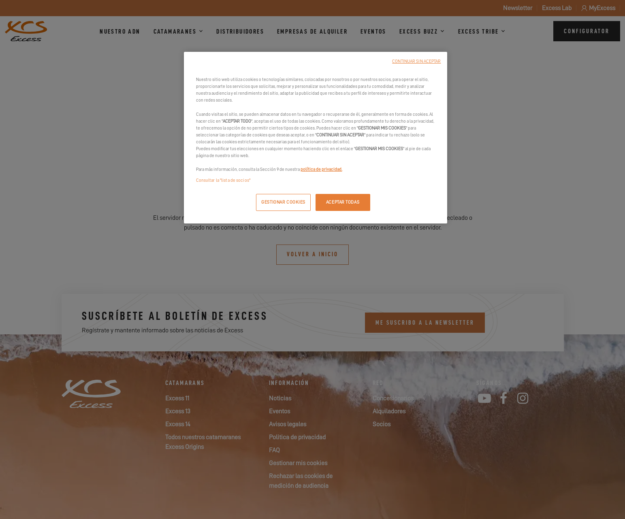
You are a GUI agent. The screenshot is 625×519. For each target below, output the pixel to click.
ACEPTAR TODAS (342, 202)
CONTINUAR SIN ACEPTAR (416, 61)
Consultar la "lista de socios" (223, 180)
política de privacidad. (321, 169)
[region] (315, 137)
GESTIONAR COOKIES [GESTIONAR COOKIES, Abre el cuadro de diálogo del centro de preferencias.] (283, 202)
